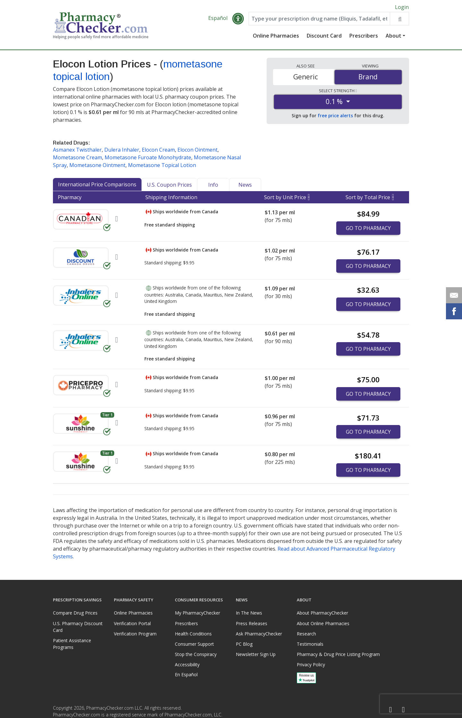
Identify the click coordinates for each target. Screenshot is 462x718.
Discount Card (324, 36)
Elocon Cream (158, 151)
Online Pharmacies (276, 36)
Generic (305, 78)
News (245, 186)
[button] (238, 20)
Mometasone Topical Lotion (162, 166)
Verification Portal (132, 623)
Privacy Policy (311, 664)
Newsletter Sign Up (256, 654)
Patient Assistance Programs (72, 643)
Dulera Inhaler (121, 151)
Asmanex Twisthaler (77, 151)
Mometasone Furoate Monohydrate (148, 158)
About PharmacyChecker (322, 613)
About (393, 36)
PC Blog (244, 644)
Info (213, 186)
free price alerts (335, 117)
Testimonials (310, 644)
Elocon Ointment (197, 151)
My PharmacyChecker (197, 613)
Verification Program (135, 634)
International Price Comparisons (97, 185)
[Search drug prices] (399, 19)
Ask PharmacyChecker (259, 634)
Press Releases (251, 623)
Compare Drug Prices (75, 613)
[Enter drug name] (319, 19)
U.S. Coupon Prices (169, 186)
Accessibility (187, 664)
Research (306, 634)
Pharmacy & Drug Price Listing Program (338, 654)
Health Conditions (193, 634)
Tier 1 (107, 416)
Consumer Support (194, 644)
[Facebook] (390, 710)
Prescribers (363, 36)
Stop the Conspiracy (196, 654)
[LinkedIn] (403, 710)
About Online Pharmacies (323, 623)
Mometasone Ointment (97, 166)
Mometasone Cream (77, 158)
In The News (249, 613)
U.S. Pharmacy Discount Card (78, 626)
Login (402, 7)
